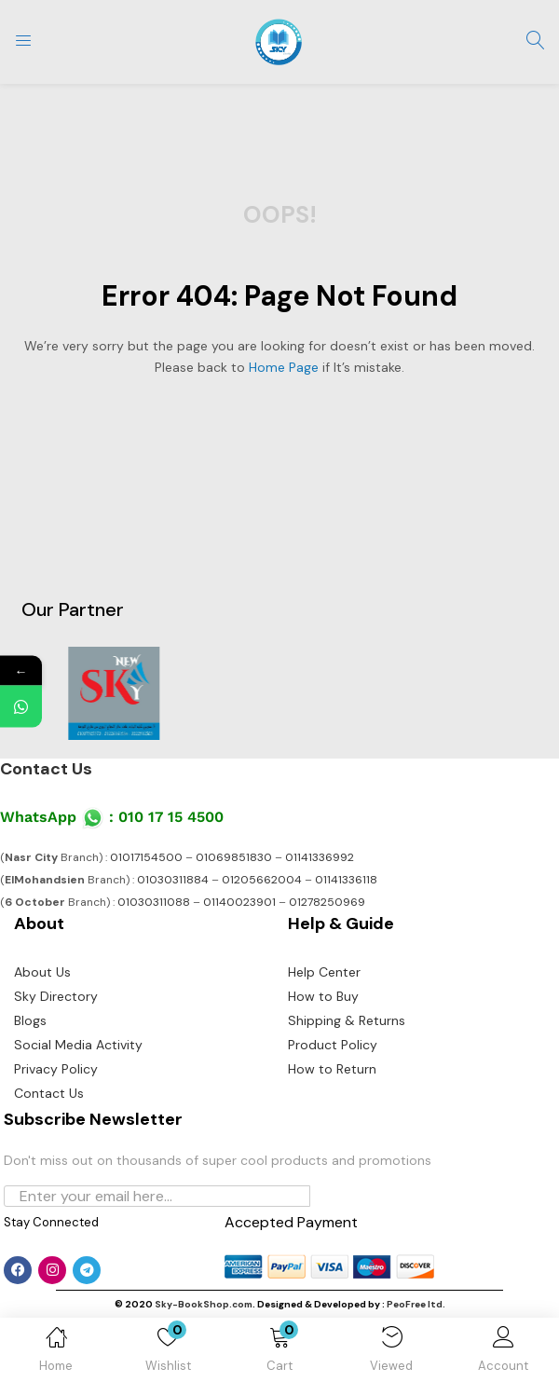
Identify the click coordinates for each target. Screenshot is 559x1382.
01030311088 (153, 902)
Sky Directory (56, 996)
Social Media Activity (78, 1044)
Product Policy (332, 1044)
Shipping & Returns (346, 1020)
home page (284, 367)
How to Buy (323, 996)
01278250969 (327, 902)
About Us (42, 972)
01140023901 (239, 902)
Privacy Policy (56, 1068)
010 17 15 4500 (171, 817)
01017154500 (146, 857)
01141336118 (346, 879)
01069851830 (234, 857)
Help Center (324, 972)
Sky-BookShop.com (203, 1304)
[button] (279, 1353)
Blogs (30, 1020)
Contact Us (46, 769)
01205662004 (262, 879)
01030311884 (173, 879)
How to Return (332, 1068)
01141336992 (319, 857)
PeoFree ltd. (416, 1304)
